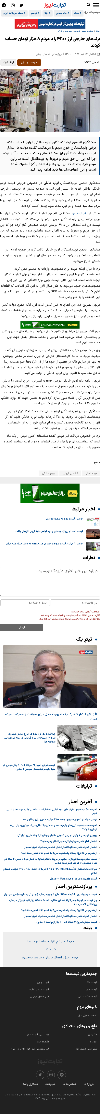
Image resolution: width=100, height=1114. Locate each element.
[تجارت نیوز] (55, 5)
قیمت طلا (92, 983)
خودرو (93, 1042)
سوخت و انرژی (65, 31)
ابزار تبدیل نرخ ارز (39, 997)
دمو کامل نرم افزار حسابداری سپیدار (50, 941)
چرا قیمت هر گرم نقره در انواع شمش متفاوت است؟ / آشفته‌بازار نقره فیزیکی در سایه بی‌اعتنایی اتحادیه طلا (30, 738)
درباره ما (89, 1084)
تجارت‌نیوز (79, 213)
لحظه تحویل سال (87, 1016)
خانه (98, 31)
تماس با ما (69, 1084)
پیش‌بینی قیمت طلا (86, 1049)
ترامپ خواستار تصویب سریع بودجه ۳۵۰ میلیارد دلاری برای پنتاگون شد (59, 820)
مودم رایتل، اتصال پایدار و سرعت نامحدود (50, 957)
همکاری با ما (30, 1084)
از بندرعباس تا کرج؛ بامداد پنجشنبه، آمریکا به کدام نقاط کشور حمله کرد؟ (59, 853)
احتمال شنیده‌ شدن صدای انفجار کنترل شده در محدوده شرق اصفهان (60, 847)
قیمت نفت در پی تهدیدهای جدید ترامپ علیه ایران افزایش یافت (49, 531)
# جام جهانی (62, 13)
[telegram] (61, 1075)
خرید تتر (50, 949)
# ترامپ (35, 13)
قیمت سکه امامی (87, 997)
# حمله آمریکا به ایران (14, 13)
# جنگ (77, 13)
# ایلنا (47, 13)
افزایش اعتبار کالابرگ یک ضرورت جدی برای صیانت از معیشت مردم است (51, 717)
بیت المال (91, 473)
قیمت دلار (91, 990)
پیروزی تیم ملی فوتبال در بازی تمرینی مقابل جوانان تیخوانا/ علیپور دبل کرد (57, 835)
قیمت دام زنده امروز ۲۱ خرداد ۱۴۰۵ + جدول (73, 879)
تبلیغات (50, 1084)
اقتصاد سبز (43, 1042)
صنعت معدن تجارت (83, 31)
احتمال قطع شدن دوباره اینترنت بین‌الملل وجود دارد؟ (68, 841)
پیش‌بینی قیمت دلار (38, 1035)
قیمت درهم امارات (39, 990)
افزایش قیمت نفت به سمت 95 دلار (64, 519)
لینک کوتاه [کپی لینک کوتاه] (8, 62)
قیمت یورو (43, 983)
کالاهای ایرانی (70, 473)
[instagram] (51, 1075)
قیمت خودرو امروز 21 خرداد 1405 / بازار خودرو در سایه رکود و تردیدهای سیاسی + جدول (29, 767)
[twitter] (40, 1075)
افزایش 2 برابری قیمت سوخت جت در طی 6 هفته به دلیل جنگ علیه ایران (44, 544)
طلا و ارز (92, 1035)
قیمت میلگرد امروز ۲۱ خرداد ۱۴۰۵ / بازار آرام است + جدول (66, 922)
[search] (88, 5)
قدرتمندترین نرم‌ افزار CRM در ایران (29, 1049)
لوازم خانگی (48, 473)
